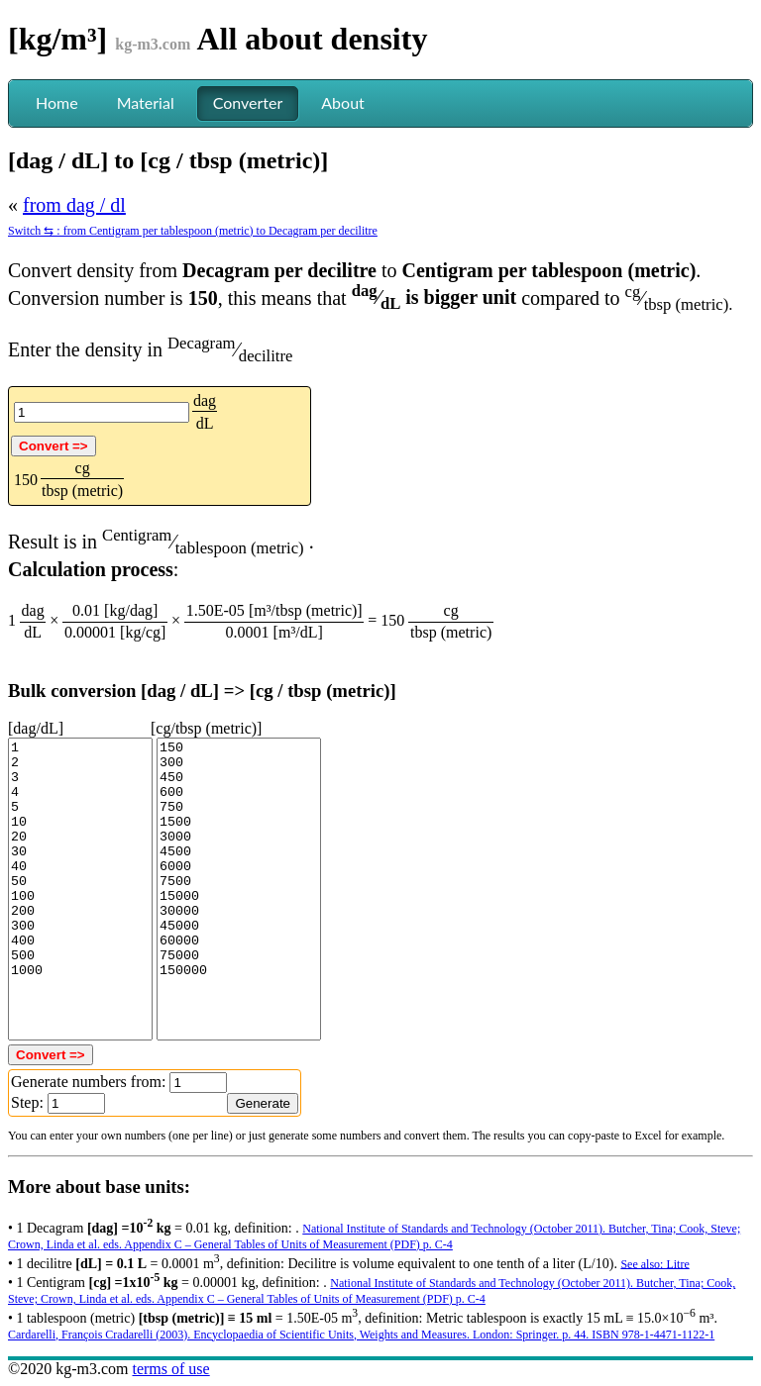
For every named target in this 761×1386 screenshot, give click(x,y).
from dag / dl (74, 205)
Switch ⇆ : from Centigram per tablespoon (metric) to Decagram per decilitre (193, 231)
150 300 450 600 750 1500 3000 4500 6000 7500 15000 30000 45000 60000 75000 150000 (239, 889)
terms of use (170, 1368)
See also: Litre (654, 1263)
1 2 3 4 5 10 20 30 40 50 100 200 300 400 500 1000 (80, 889)
